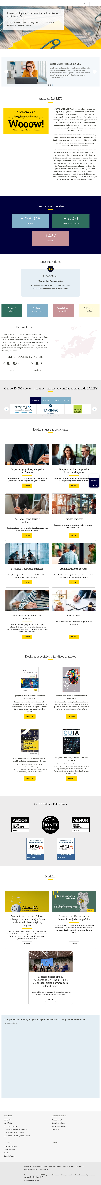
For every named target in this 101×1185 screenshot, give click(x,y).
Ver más (27, 486)
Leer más (62, 77)
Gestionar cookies (68, 1166)
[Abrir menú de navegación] (98, 4)
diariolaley (7, 1120)
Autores (6, 1153)
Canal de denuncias (58, 1126)
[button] (94, 409)
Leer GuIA (71, 778)
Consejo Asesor (9, 1156)
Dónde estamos (9, 1150)
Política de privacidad (40, 1166)
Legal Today (8, 1123)
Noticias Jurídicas (10, 1126)
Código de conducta (30, 1169)
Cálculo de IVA (57, 1120)
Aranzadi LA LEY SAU (32, 1181)
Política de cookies (55, 1166)
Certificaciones (43, 1169)
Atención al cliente (10, 1146)
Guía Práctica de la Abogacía (14, 1133)
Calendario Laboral (58, 1123)
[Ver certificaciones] (61, 1155)
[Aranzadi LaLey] (12, 1167)
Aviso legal (27, 1166)
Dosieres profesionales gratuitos (15, 1129)
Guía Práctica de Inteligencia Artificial (17, 1136)
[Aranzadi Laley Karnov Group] (8, 4)
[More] (93, 4)
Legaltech (55, 1129)
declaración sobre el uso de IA (33, 1177)
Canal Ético (79, 1166)
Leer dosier (29, 716)
